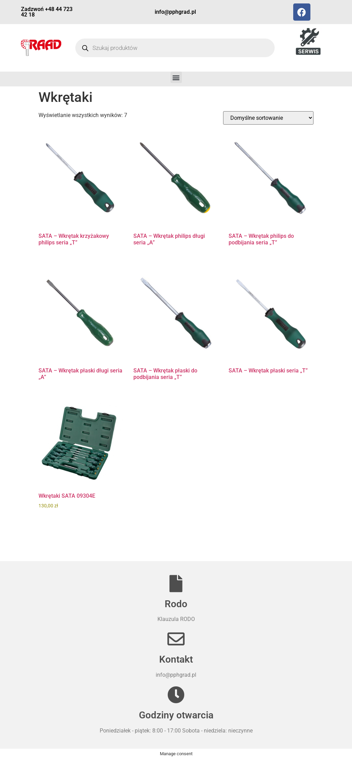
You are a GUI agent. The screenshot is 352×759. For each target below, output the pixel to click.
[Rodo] (176, 583)
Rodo (176, 604)
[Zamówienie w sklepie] (268, 118)
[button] (176, 77)
